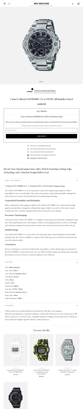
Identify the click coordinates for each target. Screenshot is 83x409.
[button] (41, 180)
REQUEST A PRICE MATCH (38, 158)
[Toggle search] (9, 4)
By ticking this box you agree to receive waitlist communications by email (42, 126)
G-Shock (15, 372)
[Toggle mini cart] (78, 4)
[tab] (40, 81)
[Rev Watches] (41, 4)
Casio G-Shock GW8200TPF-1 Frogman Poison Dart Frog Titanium (41, 376)
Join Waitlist (41, 136)
